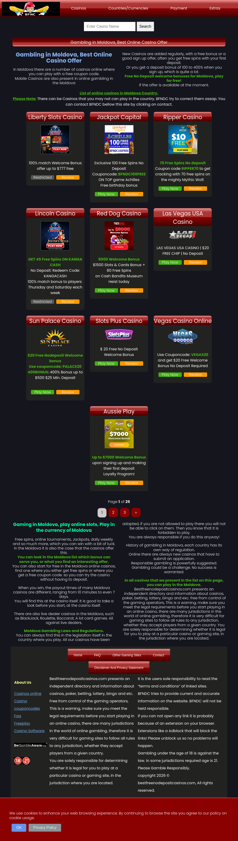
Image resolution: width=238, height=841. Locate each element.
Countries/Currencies (128, 8)
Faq (17, 716)
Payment (179, 8)
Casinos (78, 8)
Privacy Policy (44, 828)
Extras (214, 8)
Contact (158, 655)
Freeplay (22, 723)
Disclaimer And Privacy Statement (118, 668)
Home (78, 655)
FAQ (97, 655)
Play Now (106, 194)
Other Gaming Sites (126, 655)
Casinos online (27, 693)
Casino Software (29, 731)
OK (19, 828)
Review (68, 177)
